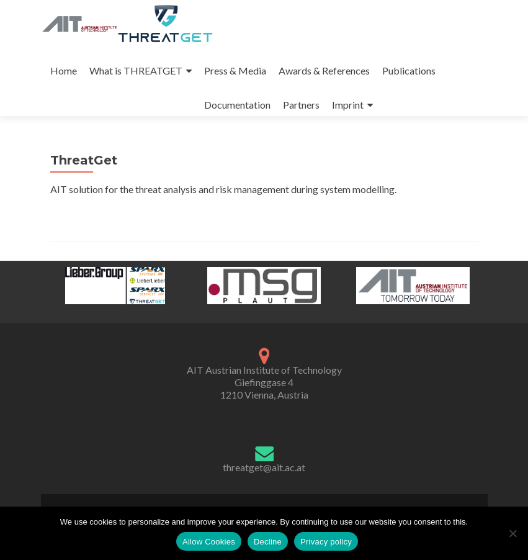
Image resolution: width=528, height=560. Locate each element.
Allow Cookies (208, 541)
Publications (409, 70)
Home (63, 70)
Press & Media (235, 70)
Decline (268, 541)
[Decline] (512, 533)
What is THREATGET (135, 70)
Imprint (348, 105)
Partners (301, 105)
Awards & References (324, 70)
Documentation (237, 105)
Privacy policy (326, 541)
